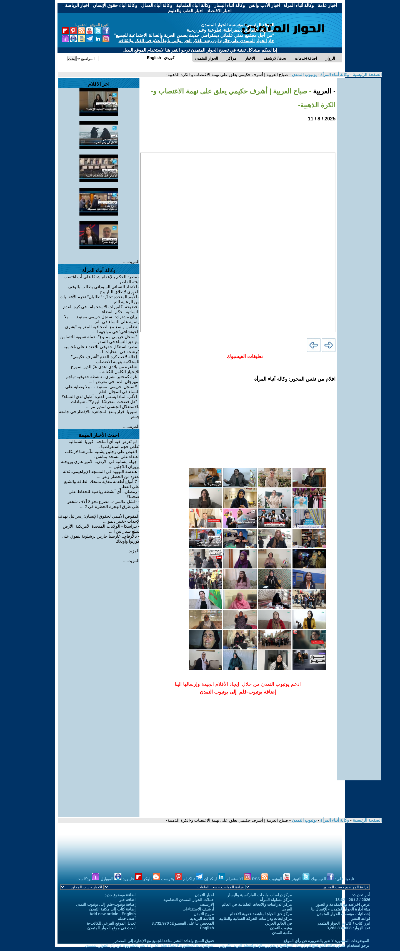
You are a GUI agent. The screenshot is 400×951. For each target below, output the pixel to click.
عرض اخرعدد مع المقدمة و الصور (343, 904)
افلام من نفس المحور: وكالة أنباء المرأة (295, 379)
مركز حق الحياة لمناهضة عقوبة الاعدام (261, 914)
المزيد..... (131, 261)
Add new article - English (112, 914)
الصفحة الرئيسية (367, 74)
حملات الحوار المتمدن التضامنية (188, 899)
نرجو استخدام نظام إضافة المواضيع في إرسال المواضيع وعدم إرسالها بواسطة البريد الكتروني (293, 945)
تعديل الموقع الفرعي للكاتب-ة (111, 923)
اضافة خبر (127, 899)
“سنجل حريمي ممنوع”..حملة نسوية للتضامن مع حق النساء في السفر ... (99, 339)
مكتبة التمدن (282, 932)
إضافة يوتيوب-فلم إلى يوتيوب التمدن (106, 904)
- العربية (323, 91)
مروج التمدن (204, 914)
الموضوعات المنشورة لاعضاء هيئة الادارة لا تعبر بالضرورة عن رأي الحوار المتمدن (149, 945)
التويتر (300, 879)
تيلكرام (193, 879)
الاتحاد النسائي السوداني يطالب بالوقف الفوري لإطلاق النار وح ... (103, 289)
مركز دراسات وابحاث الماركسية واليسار (259, 895)
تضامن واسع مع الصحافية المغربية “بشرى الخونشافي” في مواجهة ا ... (102, 329)
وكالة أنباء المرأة (334, 74)
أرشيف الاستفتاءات (198, 909)
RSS (260, 879)
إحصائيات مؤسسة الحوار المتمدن (343, 914)
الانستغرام (238, 879)
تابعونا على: (344, 879)
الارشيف (207, 904)
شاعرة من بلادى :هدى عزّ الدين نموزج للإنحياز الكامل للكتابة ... (105, 369)
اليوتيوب (279, 879)
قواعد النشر (360, 918)
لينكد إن (214, 879)
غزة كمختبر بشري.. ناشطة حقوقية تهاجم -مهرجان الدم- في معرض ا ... (102, 379)
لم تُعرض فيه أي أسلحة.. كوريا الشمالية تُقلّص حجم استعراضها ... (104, 444)
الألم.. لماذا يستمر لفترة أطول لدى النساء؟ (99, 396)
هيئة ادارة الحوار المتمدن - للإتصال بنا (340, 909)
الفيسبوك (322, 879)
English (207, 928)
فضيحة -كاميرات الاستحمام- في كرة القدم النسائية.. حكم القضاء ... (101, 309)
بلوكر (151, 879)
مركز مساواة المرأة (276, 899)
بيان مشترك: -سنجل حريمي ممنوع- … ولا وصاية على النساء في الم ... (101, 319)
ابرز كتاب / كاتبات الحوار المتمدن (343, 923)
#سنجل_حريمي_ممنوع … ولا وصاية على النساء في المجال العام (102, 389)
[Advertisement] (359, 161)
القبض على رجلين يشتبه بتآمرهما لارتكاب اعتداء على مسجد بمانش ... (102, 454)
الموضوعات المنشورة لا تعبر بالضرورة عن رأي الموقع (326, 941)
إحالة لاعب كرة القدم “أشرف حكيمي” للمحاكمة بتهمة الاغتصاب (105, 359)
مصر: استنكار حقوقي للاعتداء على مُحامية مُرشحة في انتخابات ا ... (101, 349)
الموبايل (111, 879)
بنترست (171, 879)
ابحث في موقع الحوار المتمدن (111, 928)
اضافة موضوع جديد (120, 895)
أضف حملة (127, 918)
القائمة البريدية (202, 918)
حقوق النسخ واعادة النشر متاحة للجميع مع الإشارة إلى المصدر (164, 941)
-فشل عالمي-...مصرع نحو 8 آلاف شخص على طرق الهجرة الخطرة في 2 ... (102, 504)
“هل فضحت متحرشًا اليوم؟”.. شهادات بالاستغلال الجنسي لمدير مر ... (105, 404)
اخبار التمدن (204, 895)
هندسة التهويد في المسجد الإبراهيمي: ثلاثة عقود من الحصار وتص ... (101, 474)
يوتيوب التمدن (303, 74)
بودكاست (87, 879)
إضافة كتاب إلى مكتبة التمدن (112, 909)
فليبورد (132, 879)
